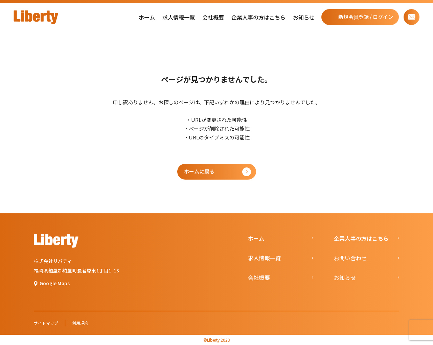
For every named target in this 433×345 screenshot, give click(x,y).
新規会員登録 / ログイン (365, 16)
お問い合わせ (350, 258)
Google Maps (55, 283)
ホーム (147, 17)
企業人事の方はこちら (258, 17)
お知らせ (304, 17)
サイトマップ (46, 323)
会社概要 (213, 17)
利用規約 (80, 323)
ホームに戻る (199, 171)
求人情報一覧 (178, 17)
